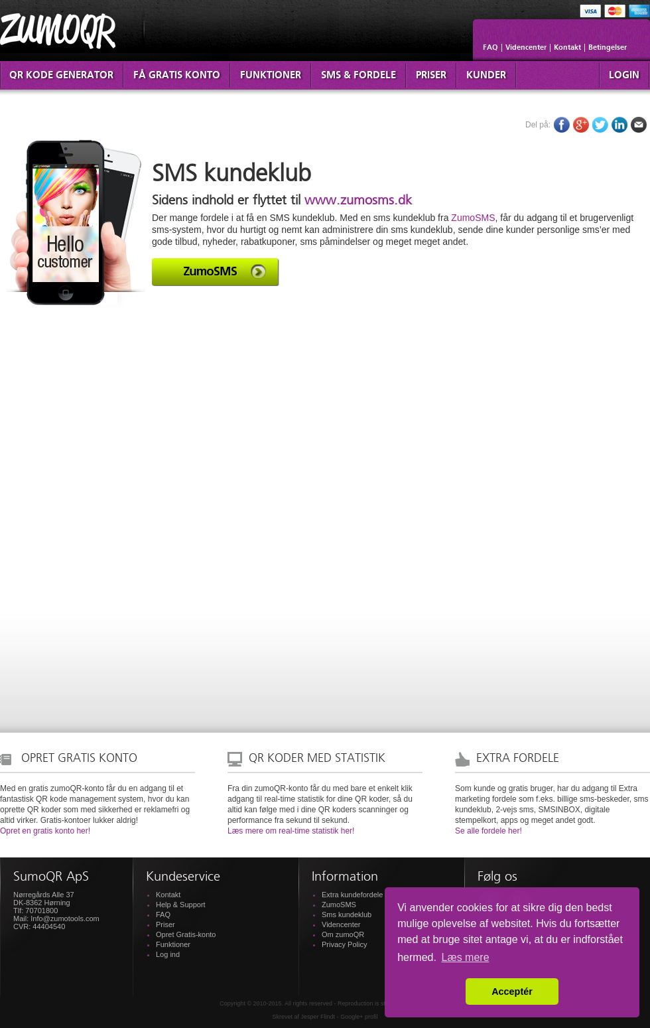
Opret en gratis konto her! (45, 831)
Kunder (486, 75)
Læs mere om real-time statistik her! (291, 831)
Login (624, 75)
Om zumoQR (343, 934)
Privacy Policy (344, 944)
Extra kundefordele (352, 895)
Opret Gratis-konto (186, 934)
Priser (431, 75)
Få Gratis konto (176, 75)
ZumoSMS (473, 217)
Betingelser (607, 48)
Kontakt (567, 48)
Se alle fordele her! (488, 831)
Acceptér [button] (512, 991)
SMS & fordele (358, 75)
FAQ (490, 48)
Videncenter (526, 48)
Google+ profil (358, 1016)
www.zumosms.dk (358, 201)
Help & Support (181, 905)
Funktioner (270, 75)
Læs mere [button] (465, 957)
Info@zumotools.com (65, 918)
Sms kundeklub (346, 914)
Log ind (168, 954)
